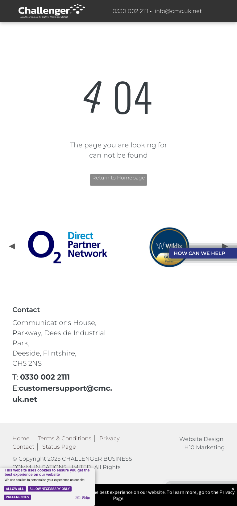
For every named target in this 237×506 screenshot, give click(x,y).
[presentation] (11, 247)
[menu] (223, 125)
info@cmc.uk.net (178, 11)
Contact (23, 446)
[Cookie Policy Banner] (47, 487)
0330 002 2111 (130, 11)
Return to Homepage (118, 178)
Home (21, 438)
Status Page (59, 446)
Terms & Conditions (64, 438)
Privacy (109, 438)
